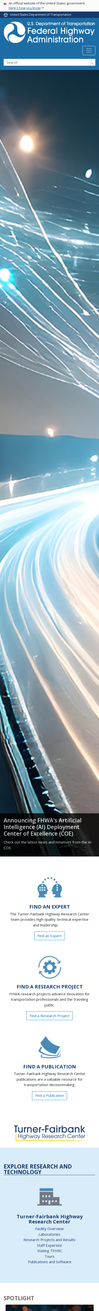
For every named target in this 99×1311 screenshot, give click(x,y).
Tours (49, 1256)
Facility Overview (49, 1228)
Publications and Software (49, 1261)
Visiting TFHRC (49, 1250)
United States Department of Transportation (40, 15)
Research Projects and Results (49, 1239)
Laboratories (49, 1234)
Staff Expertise (49, 1245)
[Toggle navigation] (88, 50)
